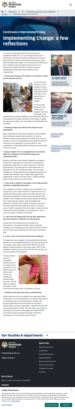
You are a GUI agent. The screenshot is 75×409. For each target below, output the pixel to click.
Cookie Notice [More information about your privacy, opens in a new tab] (15, 401)
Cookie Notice (43, 351)
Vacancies (42, 372)
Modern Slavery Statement (47, 361)
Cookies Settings (7, 405)
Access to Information (46, 365)
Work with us (13, 11)
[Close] (72, 390)
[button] (37, 335)
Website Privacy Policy (46, 347)
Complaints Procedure (46, 368)
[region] (37, 398)
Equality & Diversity (45, 358)
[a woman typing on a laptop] (61, 120)
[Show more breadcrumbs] (23, 11)
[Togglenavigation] (71, 5)
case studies (40, 308)
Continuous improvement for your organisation (41, 11)
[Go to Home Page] (2, 11)
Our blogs (4, 14)
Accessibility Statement (46, 354)
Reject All (66, 405)
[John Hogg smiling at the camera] (61, 81)
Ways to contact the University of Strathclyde (15, 380)
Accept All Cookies (52, 405)
